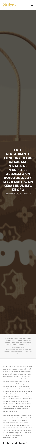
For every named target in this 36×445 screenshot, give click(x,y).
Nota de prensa (23, 188)
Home (13, 336)
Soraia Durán (18, 189)
